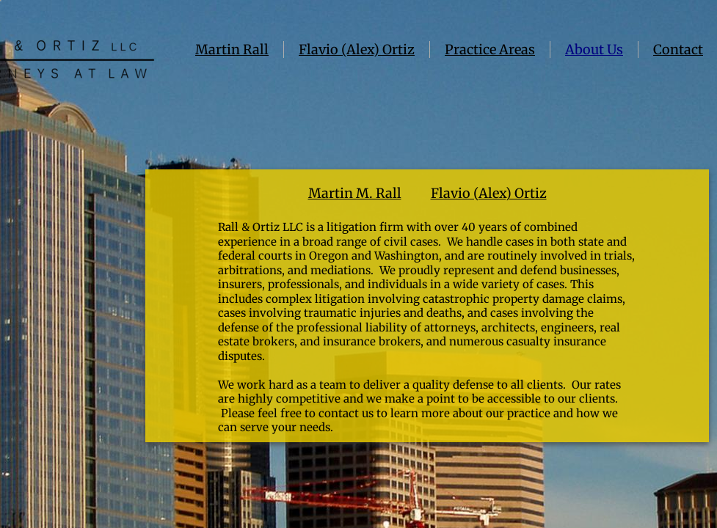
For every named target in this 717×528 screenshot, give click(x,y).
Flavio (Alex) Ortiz (357, 49)
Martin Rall (232, 49)
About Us (594, 49)
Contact (678, 49)
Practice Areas (490, 49)
